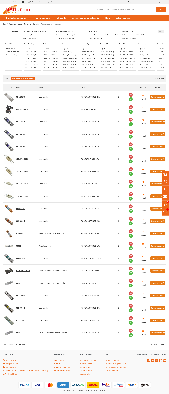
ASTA (142, 52)
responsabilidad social (62, 371)
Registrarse (132, 2)
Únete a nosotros (144, 2)
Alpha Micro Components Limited (33, 31)
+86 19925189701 (10, 360)
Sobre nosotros (123, 18)
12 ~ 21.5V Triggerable (51, 64)
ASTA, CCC (145, 58)
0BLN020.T (20, 134)
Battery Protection (70, 55)
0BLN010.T (20, 147)
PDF (131, 94)
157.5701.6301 (22, 171)
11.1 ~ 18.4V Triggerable (51, 61)
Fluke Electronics (28, 38)
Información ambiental (88, 360)
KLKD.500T (21, 320)
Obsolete (11, 55)
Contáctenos (58, 364)
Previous (154, 344)
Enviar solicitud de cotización (86, 18)
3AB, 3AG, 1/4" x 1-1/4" (108, 67)
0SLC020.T (20, 221)
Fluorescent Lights (70, 67)
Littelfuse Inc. (126, 38)
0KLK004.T (20, 296)
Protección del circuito (31, 24)
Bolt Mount (88, 52)
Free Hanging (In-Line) (89, 58)
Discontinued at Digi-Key (13, 52)
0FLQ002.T (20, 308)
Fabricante (61, 18)
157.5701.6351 (22, 159)
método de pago (85, 367)
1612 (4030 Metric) (108, 55)
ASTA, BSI (144, 55)
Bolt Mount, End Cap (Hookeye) (89, 55)
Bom (107, 18)
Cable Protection (70, 58)
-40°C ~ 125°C (32, 64)
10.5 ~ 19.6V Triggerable (51, 55)
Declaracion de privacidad (114, 360)
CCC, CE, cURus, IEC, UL (147, 67)
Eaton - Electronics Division (131, 35)
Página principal (42, 18)
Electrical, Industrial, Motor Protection (70, 64)
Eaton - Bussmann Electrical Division (101, 35)
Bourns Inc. (26, 35)
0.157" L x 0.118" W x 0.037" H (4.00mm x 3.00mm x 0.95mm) (127, 67)
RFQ (130, 99)
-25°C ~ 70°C (31, 58)
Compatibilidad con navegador (116, 367)
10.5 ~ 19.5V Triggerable (51, 52)
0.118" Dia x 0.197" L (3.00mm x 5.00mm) (127, 52)
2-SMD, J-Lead (107, 58)
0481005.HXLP (22, 109)
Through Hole (88, 67)
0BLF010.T (20, 122)
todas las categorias (16, 18)
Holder (86, 61)
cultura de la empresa (62, 367)
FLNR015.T (20, 209)
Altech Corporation (62, 31)
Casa (4, 24)
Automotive (68, 52)
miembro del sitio (86, 364)
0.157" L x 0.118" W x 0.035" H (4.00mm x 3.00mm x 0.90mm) (127, 64)
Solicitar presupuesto (46, 2)
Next (162, 344)
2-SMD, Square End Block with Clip (108, 64)
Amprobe (92, 31)
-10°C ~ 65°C (31, 52)
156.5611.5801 (22, 196)
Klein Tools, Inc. (94, 38)
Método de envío (86, 371)
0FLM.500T (20, 258)
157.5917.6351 (22, 184)
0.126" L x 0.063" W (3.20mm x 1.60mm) (127, 61)
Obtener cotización (158, 97)
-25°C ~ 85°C (31, 61)
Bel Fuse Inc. (126, 31)
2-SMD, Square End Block (108, 61)
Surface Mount (89, 64)
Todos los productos (15, 24)
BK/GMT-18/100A (23, 271)
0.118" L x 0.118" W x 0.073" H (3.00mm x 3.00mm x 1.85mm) (127, 55)
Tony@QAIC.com (29, 2)
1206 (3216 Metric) (108, 52)
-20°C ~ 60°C (31, 55)
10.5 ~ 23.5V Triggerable (51, 58)
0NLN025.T (20, 97)
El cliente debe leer (112, 371)
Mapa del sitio (85, 374)
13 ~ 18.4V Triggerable (51, 67)
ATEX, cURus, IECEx (147, 61)
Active (11, 49)
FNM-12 (19, 283)
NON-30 (19, 233)
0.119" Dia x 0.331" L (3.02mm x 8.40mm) (127, 58)
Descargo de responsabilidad (115, 364)
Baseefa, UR (145, 64)
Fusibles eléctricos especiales (23, 78)
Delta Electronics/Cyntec (64, 35)
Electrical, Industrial (70, 61)
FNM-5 (19, 333)
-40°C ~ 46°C (30, 67)
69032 (18, 246)
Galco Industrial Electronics (65, 38)
